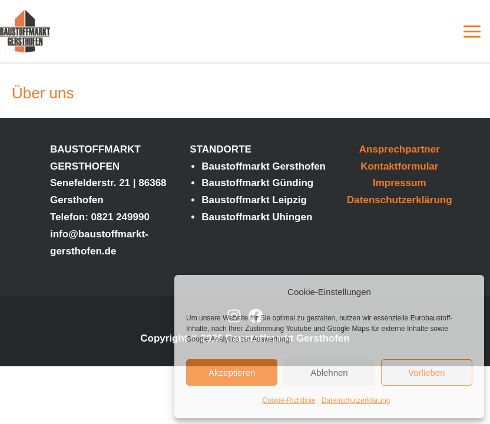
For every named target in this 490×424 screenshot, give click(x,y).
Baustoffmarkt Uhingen (256, 217)
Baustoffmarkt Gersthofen (263, 166)
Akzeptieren (231, 372)
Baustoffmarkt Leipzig (254, 200)
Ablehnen (328, 372)
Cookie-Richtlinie (289, 400)
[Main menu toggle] (473, 31)
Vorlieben (426, 372)
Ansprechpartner (399, 149)
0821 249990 (120, 217)
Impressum (399, 182)
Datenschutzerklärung (356, 400)
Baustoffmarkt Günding (257, 182)
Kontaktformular (399, 166)
